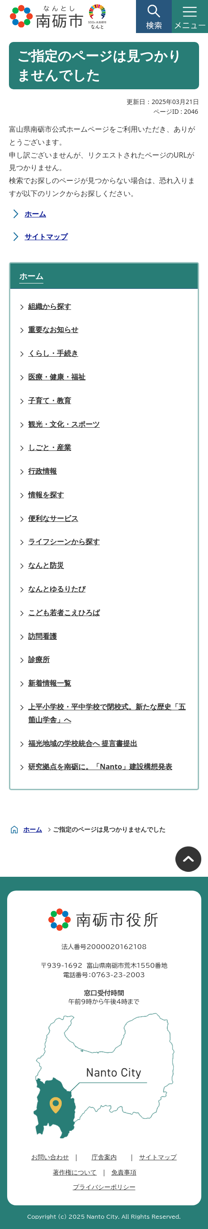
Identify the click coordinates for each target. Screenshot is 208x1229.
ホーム (35, 214)
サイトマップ (46, 237)
